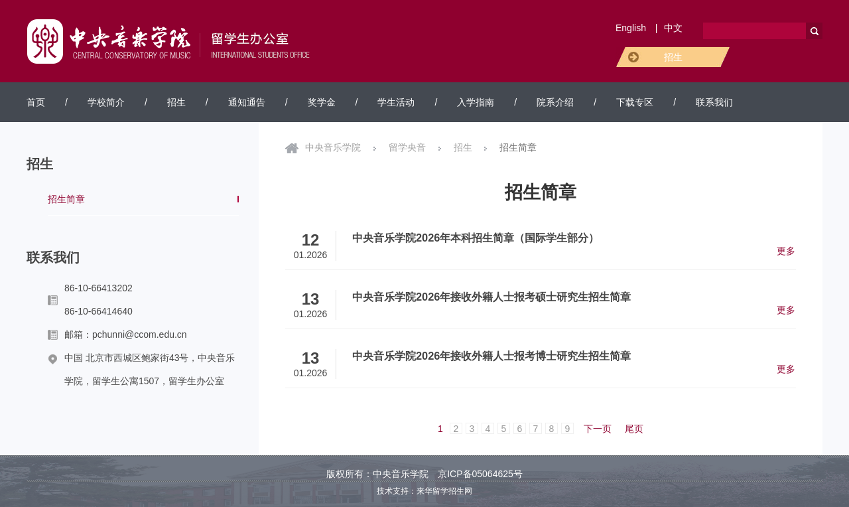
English (631, 28)
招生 (673, 57)
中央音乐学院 (333, 147)
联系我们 (714, 102)
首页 (36, 102)
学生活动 (396, 102)
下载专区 (634, 102)
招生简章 (66, 199)
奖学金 (322, 102)
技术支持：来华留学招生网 (424, 491)
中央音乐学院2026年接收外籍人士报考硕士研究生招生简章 (491, 297)
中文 (673, 28)
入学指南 (475, 102)
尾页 (634, 428)
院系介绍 (555, 102)
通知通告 (246, 102)
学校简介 (106, 102)
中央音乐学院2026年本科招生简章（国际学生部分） (475, 238)
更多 (786, 251)
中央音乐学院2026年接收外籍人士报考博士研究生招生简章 (491, 356)
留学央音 (407, 147)
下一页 (598, 428)
